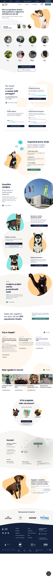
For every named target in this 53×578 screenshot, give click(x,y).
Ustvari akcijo (34, 169)
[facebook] (22, 447)
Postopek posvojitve (14, 246)
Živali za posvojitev (13, 243)
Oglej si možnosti (39, 265)
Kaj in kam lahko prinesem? (37, 126)
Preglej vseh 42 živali (26, 66)
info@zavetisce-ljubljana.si (12, 450)
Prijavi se (47, 489)
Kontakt (48, 1)
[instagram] (25, 447)
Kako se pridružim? (37, 98)
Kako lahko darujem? (15, 126)
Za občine (36, 1)
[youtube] (28, 447)
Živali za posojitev (26, 421)
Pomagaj (48, 4)
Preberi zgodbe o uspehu (40, 318)
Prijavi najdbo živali (39, 225)
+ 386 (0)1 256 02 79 (11, 449)
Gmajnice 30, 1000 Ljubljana (11, 446)
